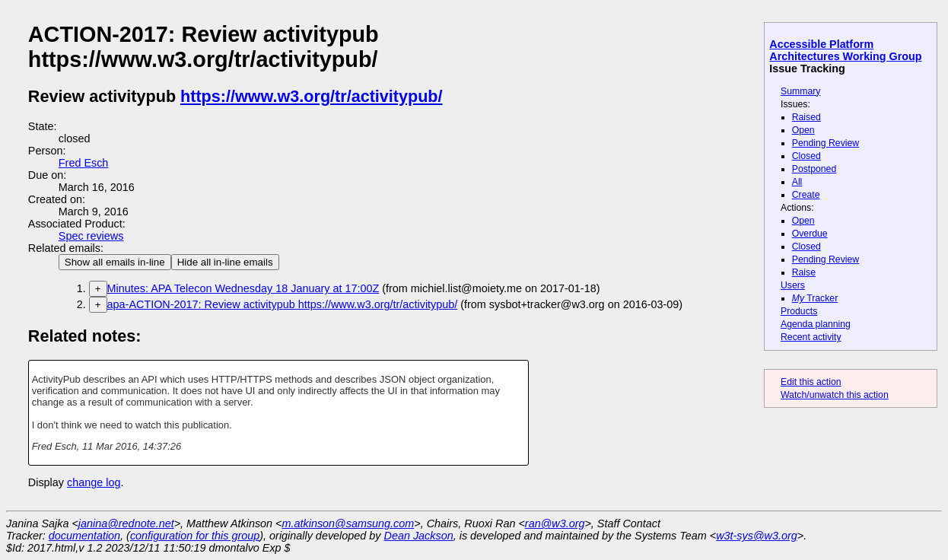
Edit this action (811, 382)
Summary (800, 91)
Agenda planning (816, 324)
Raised (806, 117)
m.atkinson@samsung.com (348, 523)
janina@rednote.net (126, 523)
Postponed (814, 169)
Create (806, 194)
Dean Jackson (418, 536)
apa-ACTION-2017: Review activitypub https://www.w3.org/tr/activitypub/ (282, 304)
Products (799, 311)
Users (793, 285)
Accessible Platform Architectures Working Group (845, 50)
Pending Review (825, 143)
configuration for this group (194, 536)
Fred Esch (84, 163)
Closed (806, 156)
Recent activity (811, 337)
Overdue (810, 233)
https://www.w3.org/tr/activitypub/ (311, 96)
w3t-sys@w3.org (756, 536)
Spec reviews (91, 236)
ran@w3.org (555, 523)
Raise (804, 272)
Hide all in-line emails (225, 262)
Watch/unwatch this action (835, 395)
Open (803, 130)
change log (93, 482)
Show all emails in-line (115, 262)
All (797, 182)
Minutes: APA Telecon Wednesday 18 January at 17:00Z (243, 288)
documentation (84, 536)
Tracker (815, 298)
